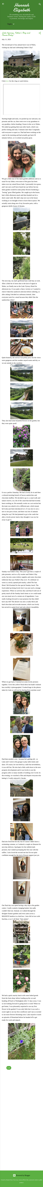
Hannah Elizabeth (21, 7)
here (7, 81)
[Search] (39, 4)
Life (8, 1068)
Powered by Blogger (21, 1175)
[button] (39, 33)
